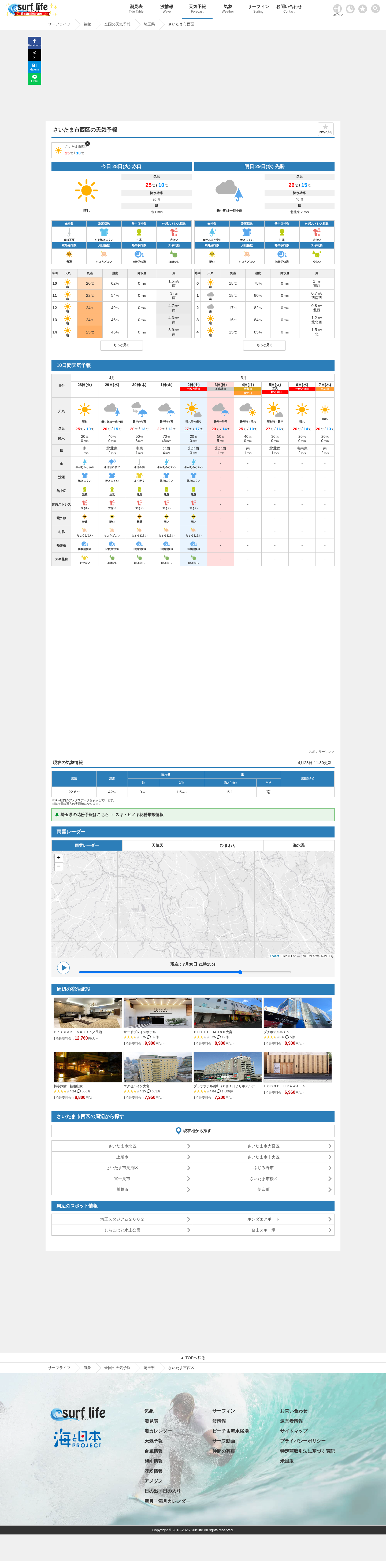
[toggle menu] (376, 7)
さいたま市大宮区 (263, 1146)
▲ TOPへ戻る (193, 1357)
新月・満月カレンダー (167, 1501)
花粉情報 (153, 1471)
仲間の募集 (223, 1451)
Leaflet (274, 956)
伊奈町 (264, 1189)
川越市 (122, 1189)
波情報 (166, 9)
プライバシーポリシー (303, 1441)
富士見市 (122, 1178)
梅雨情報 (153, 1461)
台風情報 (153, 1451)
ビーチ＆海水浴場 (230, 1431)
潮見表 (136, 9)
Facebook (34, 45)
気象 (228, 9)
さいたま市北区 (122, 1146)
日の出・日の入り (162, 1491)
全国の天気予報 (117, 1368)
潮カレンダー (158, 1431)
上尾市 (122, 1157)
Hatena (34, 69)
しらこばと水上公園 (122, 1230)
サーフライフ (59, 1368)
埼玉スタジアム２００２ (122, 1219)
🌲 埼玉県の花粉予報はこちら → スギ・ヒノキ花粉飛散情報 (109, 814)
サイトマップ (293, 1431)
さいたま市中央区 (263, 1157)
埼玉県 (149, 1368)
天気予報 (197, 9)
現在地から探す (197, 1130)
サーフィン (258, 9)
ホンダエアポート (263, 1219)
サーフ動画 (223, 1441)
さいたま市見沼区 (122, 1167)
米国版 (287, 1461)
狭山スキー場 (263, 1230)
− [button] (59, 867)
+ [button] (59, 858)
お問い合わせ (289, 9)
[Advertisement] (193, 76)
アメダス (153, 1481)
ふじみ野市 (264, 1167)
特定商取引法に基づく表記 (307, 1451)
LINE (34, 81)
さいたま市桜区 (264, 1178)
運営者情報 (291, 1421)
